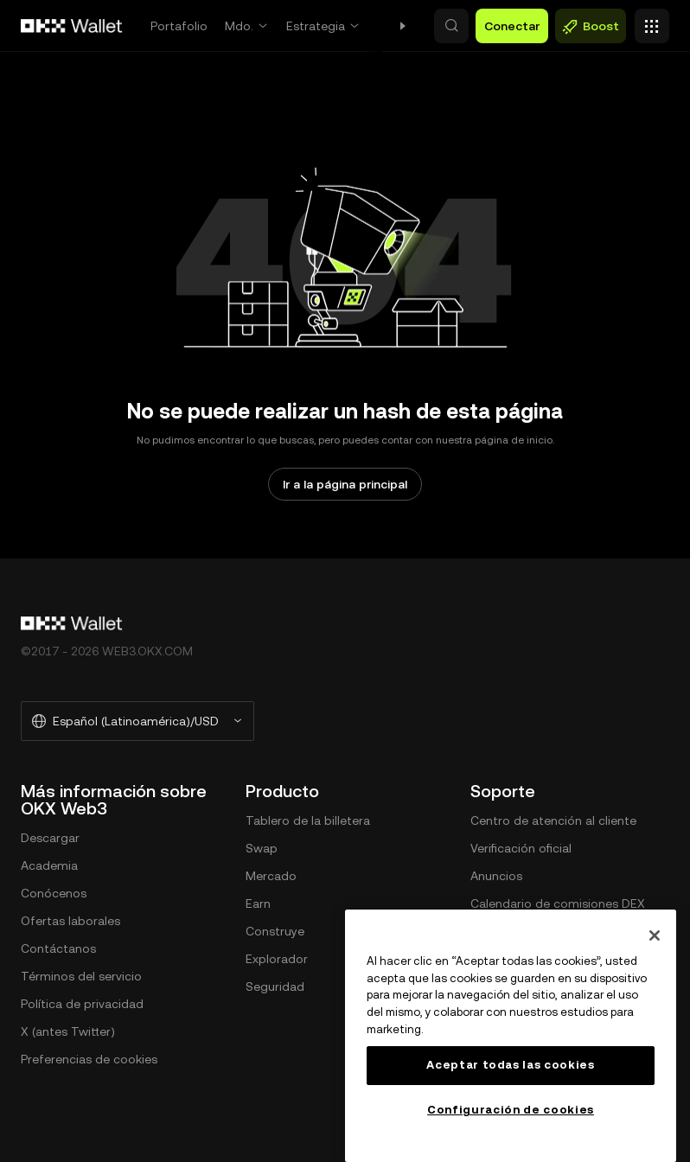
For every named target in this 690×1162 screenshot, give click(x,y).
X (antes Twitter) (68, 1031)
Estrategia (315, 26)
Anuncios (496, 876)
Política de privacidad (82, 1004)
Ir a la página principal (345, 484)
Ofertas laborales (70, 921)
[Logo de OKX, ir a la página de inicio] (72, 26)
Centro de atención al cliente (553, 820)
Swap (394, 26)
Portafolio (179, 26)
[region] (510, 1036)
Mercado (271, 876)
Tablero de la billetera (308, 820)
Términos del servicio (81, 976)
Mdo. (239, 26)
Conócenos (53, 893)
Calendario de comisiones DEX (557, 903)
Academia (49, 865)
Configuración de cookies (510, 1109)
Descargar (50, 838)
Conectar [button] (512, 26)
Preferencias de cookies (89, 1059)
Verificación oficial (521, 848)
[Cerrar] (655, 935)
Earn (258, 903)
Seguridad (275, 986)
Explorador (277, 959)
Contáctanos (58, 948)
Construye (275, 931)
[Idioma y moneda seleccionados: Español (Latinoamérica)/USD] (137, 721)
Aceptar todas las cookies (510, 1064)
